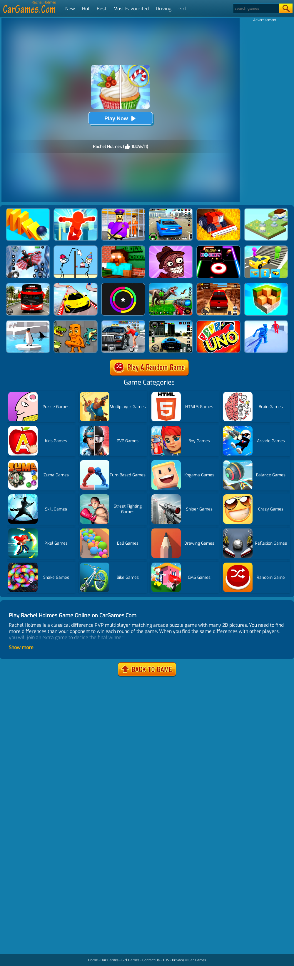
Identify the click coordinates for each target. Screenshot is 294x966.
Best (101, 9)
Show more (21, 647)
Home (93, 960)
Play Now (120, 118)
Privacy (178, 960)
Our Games (109, 960)
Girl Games (130, 960)
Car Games (197, 960)
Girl (182, 9)
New (70, 9)
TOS (166, 960)
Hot (86, 9)
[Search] (256, 8)
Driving (163, 9)
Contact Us (151, 960)
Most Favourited (131, 9)
